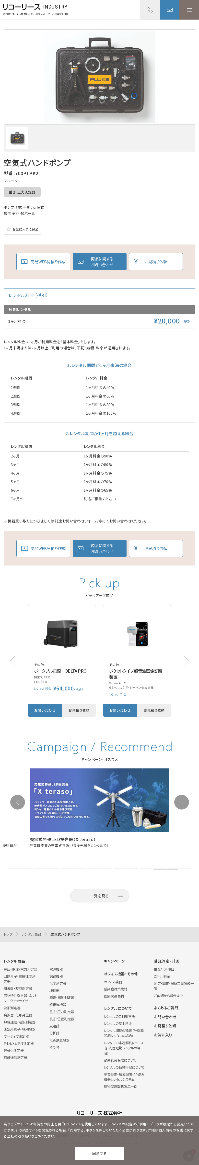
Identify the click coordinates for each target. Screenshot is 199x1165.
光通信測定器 (14, 1050)
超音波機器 (57, 1004)
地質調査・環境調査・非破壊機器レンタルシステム (124, 1077)
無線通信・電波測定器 (19, 1022)
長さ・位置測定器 (61, 1018)
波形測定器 (12, 1007)
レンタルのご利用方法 (119, 1016)
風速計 (54, 1025)
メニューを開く (189, 10)
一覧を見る (99, 895)
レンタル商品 (32, 934)
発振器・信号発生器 (18, 1014)
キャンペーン (114, 961)
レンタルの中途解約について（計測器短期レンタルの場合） (124, 1047)
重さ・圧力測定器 (22, 191)
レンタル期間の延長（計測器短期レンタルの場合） (124, 1033)
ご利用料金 (162, 976)
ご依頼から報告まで (168, 995)
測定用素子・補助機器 (19, 1029)
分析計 (54, 1033)
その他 (54, 1047)
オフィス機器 (113, 981)
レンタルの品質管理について (124, 1067)
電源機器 (56, 969)
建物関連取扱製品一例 (121, 1086)
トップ (8, 934)
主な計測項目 (164, 969)
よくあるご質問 (166, 1007)
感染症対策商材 (116, 989)
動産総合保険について (120, 1060)
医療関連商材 (114, 996)
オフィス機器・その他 (121, 973)
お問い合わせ (169, 10)
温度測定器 (57, 983)
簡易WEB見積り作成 (48, 262)
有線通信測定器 (15, 1057)
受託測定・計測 (166, 961)
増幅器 (54, 990)
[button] (186, 660)
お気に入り (163, 1034)
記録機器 (56, 976)
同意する (99, 1153)
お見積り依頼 (156, 262)
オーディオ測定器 (16, 1036)
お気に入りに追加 (25, 229)
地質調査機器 (59, 1040)
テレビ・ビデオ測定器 (19, 1043)
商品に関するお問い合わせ (102, 261)
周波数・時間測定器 (18, 988)
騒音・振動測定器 (61, 997)
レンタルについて (118, 1008)
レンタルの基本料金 (118, 1023)
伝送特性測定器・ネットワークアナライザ (20, 998)
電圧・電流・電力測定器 (20, 969)
